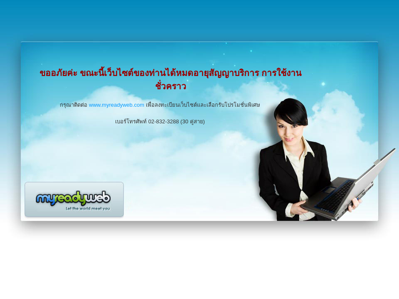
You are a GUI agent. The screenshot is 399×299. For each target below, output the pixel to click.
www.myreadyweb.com (116, 105)
